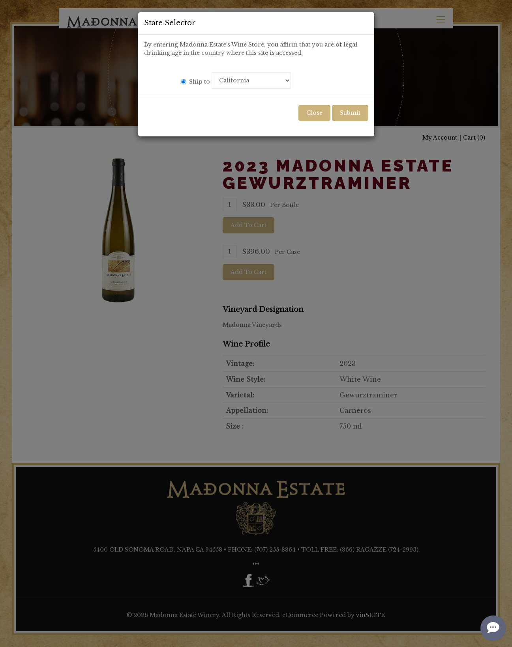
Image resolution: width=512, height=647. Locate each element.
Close (314, 112)
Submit (350, 112)
